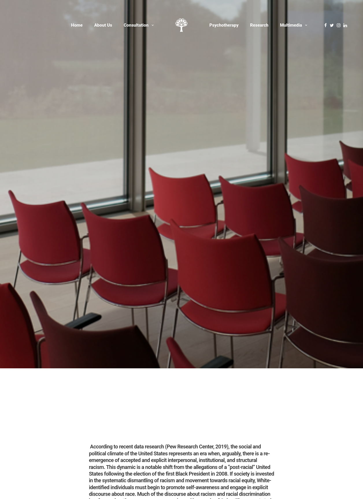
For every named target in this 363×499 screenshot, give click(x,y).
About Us (103, 25)
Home (77, 25)
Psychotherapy (224, 25)
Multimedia (291, 25)
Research (259, 25)
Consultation (136, 25)
